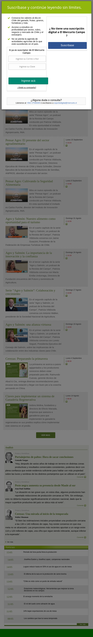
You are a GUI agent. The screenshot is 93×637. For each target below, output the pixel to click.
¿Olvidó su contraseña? (26, 88)
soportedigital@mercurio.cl (65, 103)
